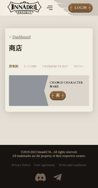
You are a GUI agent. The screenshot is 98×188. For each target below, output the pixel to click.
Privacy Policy (21, 165)
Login (80, 8)
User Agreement (44, 165)
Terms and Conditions (72, 165)
